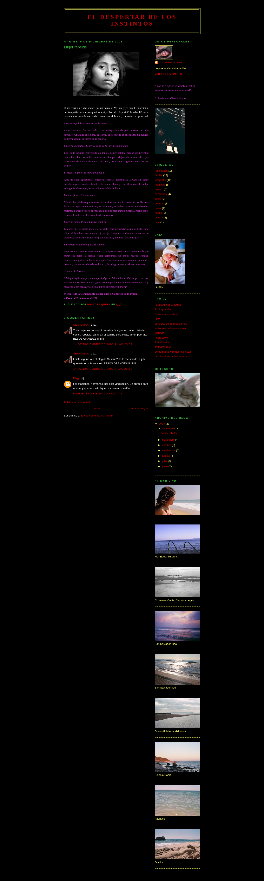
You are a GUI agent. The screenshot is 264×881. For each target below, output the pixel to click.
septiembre (169, 450)
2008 (162, 423)
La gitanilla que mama (168, 304)
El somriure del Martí (167, 314)
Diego (76, 378)
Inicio (97, 408)
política (159, 189)
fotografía (160, 180)
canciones (161, 194)
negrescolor (162, 337)
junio (165, 466)
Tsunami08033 (163, 346)
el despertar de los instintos (132, 20)
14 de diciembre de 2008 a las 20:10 (102, 368)
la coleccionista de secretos (171, 356)
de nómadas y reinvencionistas (173, 351)
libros (158, 198)
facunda (159, 332)
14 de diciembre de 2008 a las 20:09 (102, 344)
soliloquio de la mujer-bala (170, 328)
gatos (158, 208)
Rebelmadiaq (163, 342)
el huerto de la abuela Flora (171, 323)
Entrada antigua (139, 408)
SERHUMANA (81, 324)
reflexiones (161, 170)
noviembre (168, 439)
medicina (160, 184)
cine (157, 222)
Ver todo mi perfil (169, 74)
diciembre (168, 428)
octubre (167, 445)
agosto (166, 455)
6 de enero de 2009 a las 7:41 (98, 393)
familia (159, 175)
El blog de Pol (163, 309)
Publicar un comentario (77, 402)
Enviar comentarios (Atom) (97, 415)
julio (165, 461)
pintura (159, 217)
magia (158, 212)
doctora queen (170, 62)
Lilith (157, 318)
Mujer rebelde (169, 433)
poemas (159, 203)
